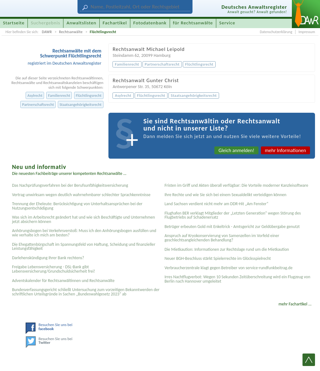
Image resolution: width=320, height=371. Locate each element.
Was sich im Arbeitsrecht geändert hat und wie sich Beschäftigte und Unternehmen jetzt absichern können (83, 219)
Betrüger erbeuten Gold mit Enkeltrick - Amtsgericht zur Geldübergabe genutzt (232, 226)
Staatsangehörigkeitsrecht (80, 104)
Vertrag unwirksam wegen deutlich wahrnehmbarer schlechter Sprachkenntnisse (81, 194)
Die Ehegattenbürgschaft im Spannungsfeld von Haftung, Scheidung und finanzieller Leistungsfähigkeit (83, 246)
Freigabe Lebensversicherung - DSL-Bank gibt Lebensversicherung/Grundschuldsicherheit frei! (53, 269)
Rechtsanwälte (71, 32)
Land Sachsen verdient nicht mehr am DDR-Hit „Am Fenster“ (216, 203)
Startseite (14, 23)
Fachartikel (114, 23)
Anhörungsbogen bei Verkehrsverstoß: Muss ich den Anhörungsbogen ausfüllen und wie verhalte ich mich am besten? (84, 233)
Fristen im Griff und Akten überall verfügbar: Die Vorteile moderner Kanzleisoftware (236, 185)
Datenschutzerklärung (276, 32)
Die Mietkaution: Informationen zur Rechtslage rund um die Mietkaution (226, 249)
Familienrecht (59, 95)
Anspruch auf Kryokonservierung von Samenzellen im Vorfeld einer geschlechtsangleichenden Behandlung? (221, 238)
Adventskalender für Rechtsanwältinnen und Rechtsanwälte (63, 280)
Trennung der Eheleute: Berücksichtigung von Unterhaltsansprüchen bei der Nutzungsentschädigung (77, 206)
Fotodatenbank (150, 23)
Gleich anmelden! (236, 150)
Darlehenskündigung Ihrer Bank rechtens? (48, 257)
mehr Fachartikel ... (295, 304)
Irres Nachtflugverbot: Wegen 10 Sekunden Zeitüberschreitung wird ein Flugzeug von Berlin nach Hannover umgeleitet (237, 279)
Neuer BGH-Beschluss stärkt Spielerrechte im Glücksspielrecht (217, 258)
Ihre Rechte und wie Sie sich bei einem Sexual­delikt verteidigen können (225, 194)
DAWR (47, 32)
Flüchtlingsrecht (103, 32)
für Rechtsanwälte (193, 23)
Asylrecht (35, 95)
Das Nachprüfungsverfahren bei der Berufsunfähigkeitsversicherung (70, 185)
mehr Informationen (285, 150)
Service (227, 23)
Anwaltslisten (81, 23)
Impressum (306, 32)
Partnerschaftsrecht (38, 104)
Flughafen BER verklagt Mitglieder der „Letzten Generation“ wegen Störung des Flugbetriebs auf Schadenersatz (232, 215)
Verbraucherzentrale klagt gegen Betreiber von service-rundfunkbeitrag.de (228, 267)
